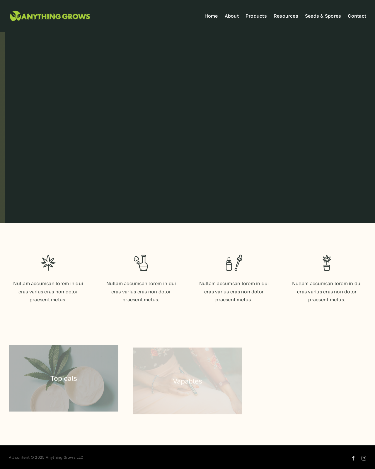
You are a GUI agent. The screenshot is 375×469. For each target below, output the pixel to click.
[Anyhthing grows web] (50, 11)
